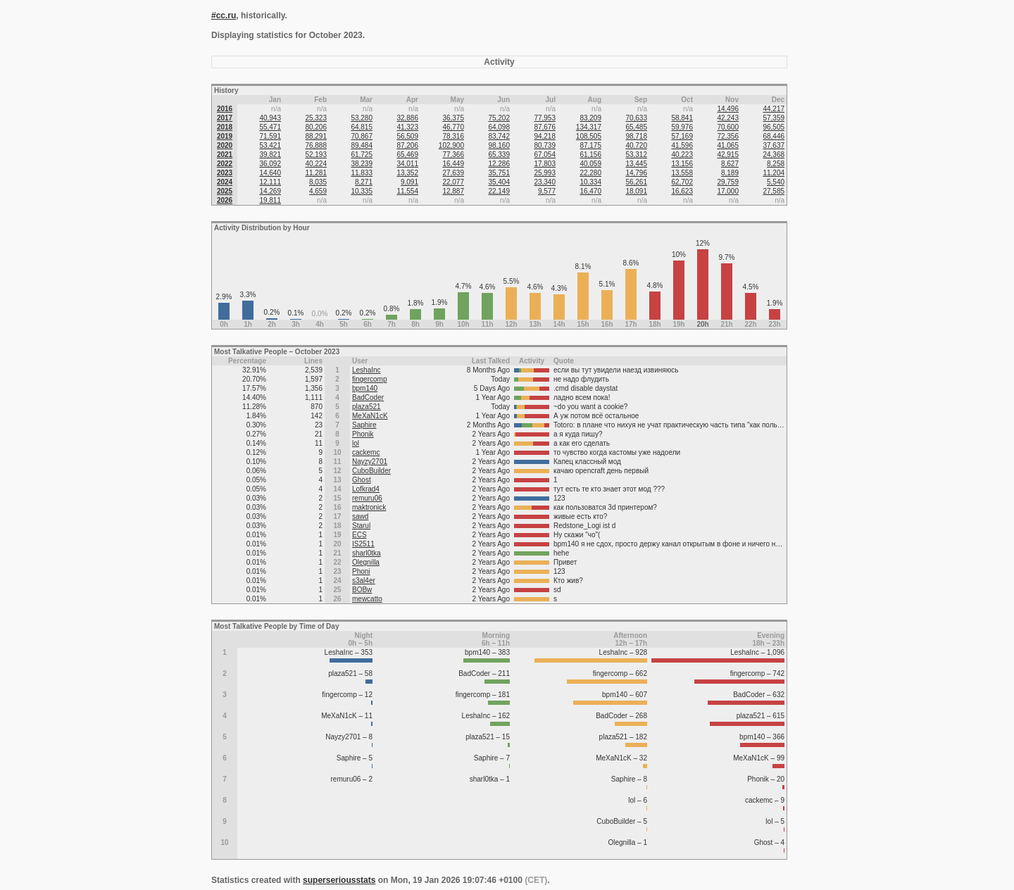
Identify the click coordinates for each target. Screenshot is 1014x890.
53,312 (636, 154)
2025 (224, 191)
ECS (359, 535)
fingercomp (369, 379)
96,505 (773, 127)
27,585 (773, 191)
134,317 (588, 127)
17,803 (545, 164)
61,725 (362, 154)
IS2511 (363, 544)
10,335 (362, 191)
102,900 (451, 145)
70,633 (636, 118)
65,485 (636, 127)
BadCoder (368, 397)
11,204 (773, 173)
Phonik (363, 434)
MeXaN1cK (370, 416)
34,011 (407, 164)
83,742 (499, 136)
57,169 (682, 136)
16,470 (590, 191)
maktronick (369, 507)
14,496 (728, 109)
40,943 (270, 118)
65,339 (499, 154)
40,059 (590, 164)
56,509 (407, 136)
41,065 (728, 145)
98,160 (499, 145)
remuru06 (367, 498)
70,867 (362, 136)
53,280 (362, 118)
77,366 (453, 154)
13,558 (682, 173)
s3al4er (363, 580)
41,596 (682, 145)
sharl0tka (366, 553)
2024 (224, 182)
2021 (224, 154)
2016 (224, 109)
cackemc (366, 452)
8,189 (730, 173)
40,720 (636, 145)
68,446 (773, 136)
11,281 (316, 173)
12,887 (453, 191)
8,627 (730, 164)
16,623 (682, 191)
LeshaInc (366, 370)
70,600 (728, 127)
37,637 (773, 145)
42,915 (728, 154)
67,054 (545, 154)
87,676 (545, 127)
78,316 (453, 136)
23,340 (545, 182)
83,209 (590, 118)
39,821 (270, 154)
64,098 (499, 127)
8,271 (364, 182)
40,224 (316, 164)
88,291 (316, 136)
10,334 (590, 182)
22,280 (590, 173)
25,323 (316, 118)
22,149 (499, 191)
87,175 (590, 145)
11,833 (362, 173)
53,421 (270, 145)
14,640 (270, 173)
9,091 (409, 182)
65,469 (407, 154)
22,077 (453, 182)
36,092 (270, 164)
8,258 (775, 164)
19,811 (270, 200)
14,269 (270, 191)
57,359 (773, 118)
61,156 (590, 154)
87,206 (407, 145)
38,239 (362, 164)
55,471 (270, 127)
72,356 (728, 136)
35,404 (499, 182)
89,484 (362, 145)
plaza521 (366, 406)
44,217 (773, 109)
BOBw (362, 590)
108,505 (588, 136)
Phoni (361, 571)
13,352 (407, 173)
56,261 (636, 182)
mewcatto (367, 599)
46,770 (453, 127)
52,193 (316, 154)
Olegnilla (366, 562)
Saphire (364, 425)
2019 (224, 136)
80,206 (316, 127)
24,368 (773, 154)
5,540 (775, 182)
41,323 (407, 127)
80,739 (545, 145)
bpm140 (364, 388)
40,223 (682, 154)
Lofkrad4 (366, 489)
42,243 (728, 118)
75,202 (499, 118)
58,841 (682, 118)
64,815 (362, 127)
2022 (224, 164)
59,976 (682, 127)
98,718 (636, 136)
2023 (224, 173)
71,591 (270, 136)
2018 (224, 127)
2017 (224, 118)
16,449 (453, 164)
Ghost (361, 480)
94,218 (545, 136)
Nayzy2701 (369, 461)
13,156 (682, 164)
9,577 (547, 191)
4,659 (318, 191)
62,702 (682, 182)
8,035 (318, 182)
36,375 (453, 118)
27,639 (453, 173)
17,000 (728, 191)
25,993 (545, 173)
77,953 (545, 118)
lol (355, 443)
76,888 (316, 145)
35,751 (499, 173)
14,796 (636, 173)
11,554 (407, 191)
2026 (224, 200)
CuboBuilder (371, 471)
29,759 (728, 182)
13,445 (636, 164)
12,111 (270, 182)
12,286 (499, 164)
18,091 (636, 191)
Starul (361, 525)
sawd (360, 516)
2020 (224, 145)
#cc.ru (223, 15)
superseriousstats (339, 880)
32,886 (407, 118)
